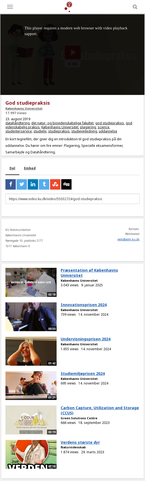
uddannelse (108, 131)
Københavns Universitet (23, 108)
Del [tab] (12, 168)
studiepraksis (59, 131)
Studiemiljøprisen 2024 (83, 373)
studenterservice (18, 131)
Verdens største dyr (80, 442)
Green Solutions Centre (79, 418)
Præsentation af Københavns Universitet (89, 273)
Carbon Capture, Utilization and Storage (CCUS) (100, 410)
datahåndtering (17, 123)
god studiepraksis (109, 123)
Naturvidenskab (73, 447)
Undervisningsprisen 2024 (85, 339)
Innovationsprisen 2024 (84, 304)
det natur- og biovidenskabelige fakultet (62, 123)
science (103, 127)
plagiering (88, 127)
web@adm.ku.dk (129, 239)
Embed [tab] (30, 168)
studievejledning (84, 131)
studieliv (40, 131)
